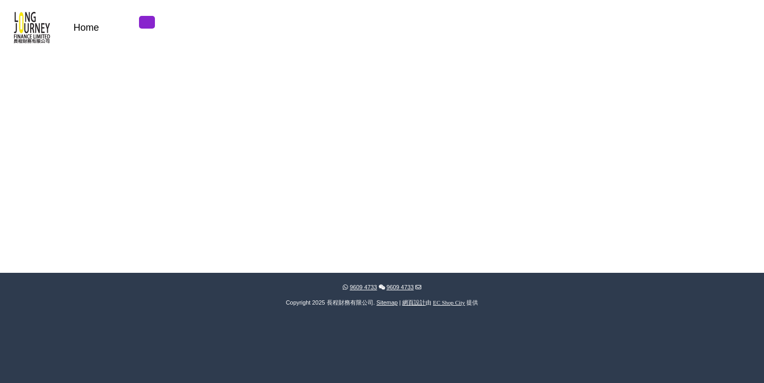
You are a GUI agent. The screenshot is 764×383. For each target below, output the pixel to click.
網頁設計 (414, 302)
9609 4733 (360, 287)
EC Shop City (449, 302)
